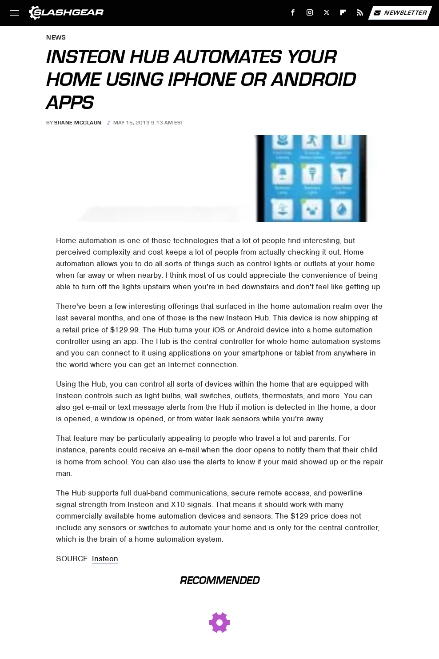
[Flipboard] (343, 13)
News (56, 38)
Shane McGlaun (78, 123)
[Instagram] (309, 13)
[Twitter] (326, 13)
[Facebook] (293, 13)
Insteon (105, 558)
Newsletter (400, 13)
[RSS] (360, 13)
